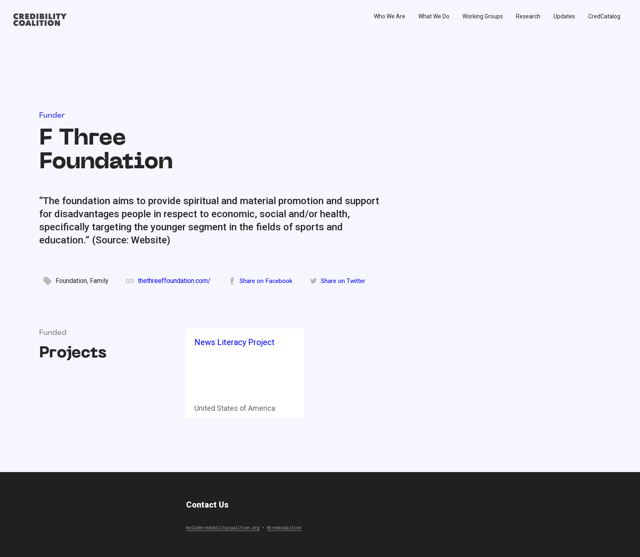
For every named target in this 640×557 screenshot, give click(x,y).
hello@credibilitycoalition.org (223, 527)
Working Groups (482, 16)
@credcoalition (284, 527)
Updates (564, 16)
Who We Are (389, 16)
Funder (52, 115)
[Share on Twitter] (337, 281)
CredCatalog (604, 16)
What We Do (433, 16)
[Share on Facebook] (260, 281)
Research (528, 16)
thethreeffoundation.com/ (174, 281)
